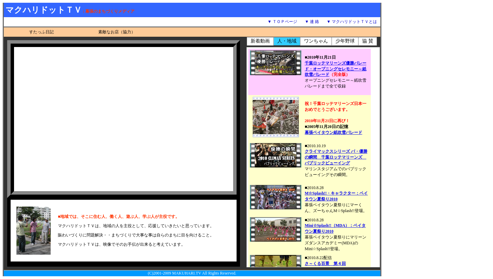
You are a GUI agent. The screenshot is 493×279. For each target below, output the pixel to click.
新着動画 (260, 41)
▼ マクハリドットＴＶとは (352, 21)
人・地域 (286, 41)
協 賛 (367, 41)
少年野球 (345, 41)
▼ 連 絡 (312, 21)
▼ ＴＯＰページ (282, 21)
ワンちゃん (316, 41)
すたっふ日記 (41, 32)
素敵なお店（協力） (116, 32)
